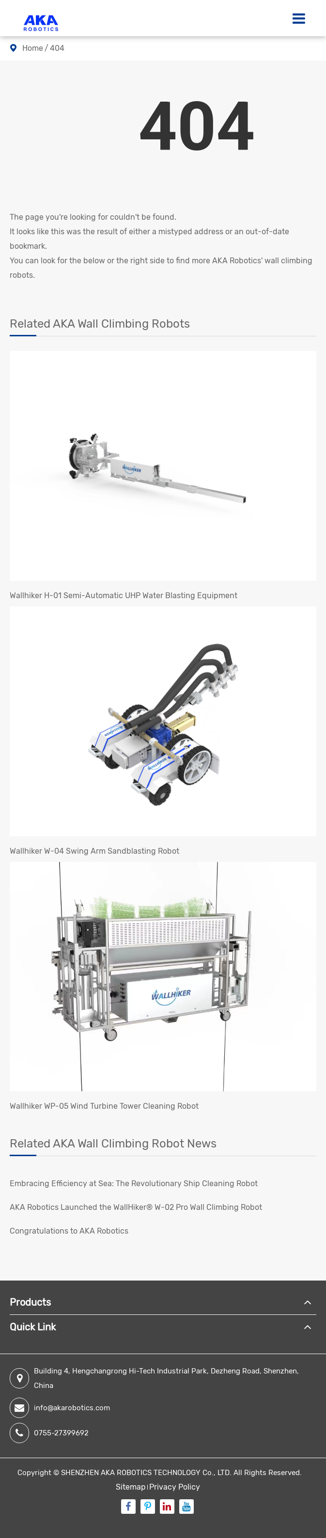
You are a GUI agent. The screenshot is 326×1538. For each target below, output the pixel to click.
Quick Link (33, 1327)
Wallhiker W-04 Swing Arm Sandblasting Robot (94, 851)
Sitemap (131, 1487)
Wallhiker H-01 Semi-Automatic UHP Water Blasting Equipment (123, 595)
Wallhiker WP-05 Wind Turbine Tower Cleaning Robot (104, 1106)
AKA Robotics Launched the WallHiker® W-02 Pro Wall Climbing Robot (136, 1207)
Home (32, 48)
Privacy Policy (174, 1487)
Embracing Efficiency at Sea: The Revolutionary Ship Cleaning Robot (134, 1183)
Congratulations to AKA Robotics (69, 1231)
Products (30, 1302)
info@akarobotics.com (60, 1408)
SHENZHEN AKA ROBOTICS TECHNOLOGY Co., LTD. (146, 1472)
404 (57, 48)
